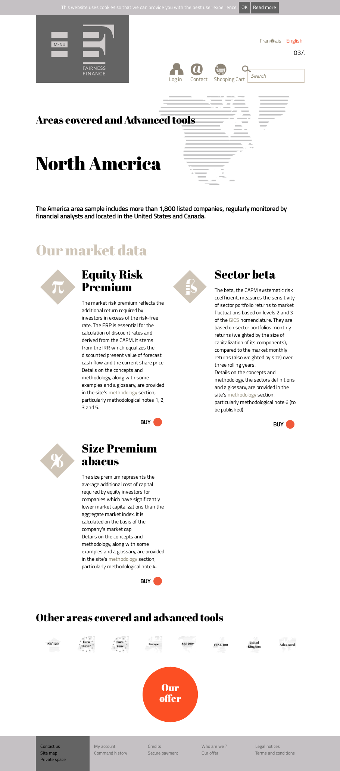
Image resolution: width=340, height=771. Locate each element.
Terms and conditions (275, 752)
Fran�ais (270, 40)
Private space (53, 759)
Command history (110, 752)
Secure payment (163, 752)
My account (104, 746)
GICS (234, 320)
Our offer (210, 752)
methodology (123, 392)
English (294, 40)
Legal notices (267, 746)
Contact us (50, 746)
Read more (264, 7)
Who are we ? (214, 746)
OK (244, 7)
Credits (154, 746)
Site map (48, 752)
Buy (145, 422)
